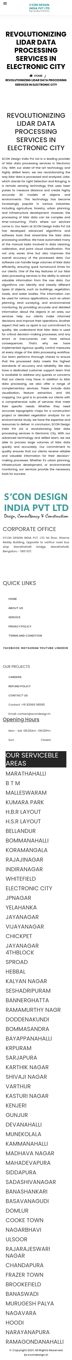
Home (36, 76)
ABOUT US (15, 608)
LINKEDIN (61, 648)
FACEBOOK (11, 648)
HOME (12, 599)
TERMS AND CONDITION (25, 636)
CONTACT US (18, 695)
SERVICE (14, 617)
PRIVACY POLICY (20, 626)
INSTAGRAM (30, 648)
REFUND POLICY (19, 686)
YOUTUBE (47, 648)
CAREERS (15, 677)
